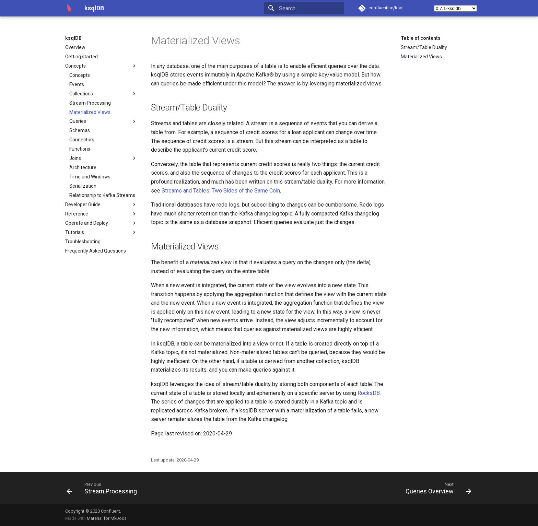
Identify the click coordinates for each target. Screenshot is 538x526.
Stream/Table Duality (424, 47)
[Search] (304, 8)
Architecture (82, 167)
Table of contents (421, 38)
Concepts (101, 66)
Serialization (82, 186)
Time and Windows (89, 176)
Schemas (79, 130)
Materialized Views (89, 112)
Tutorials (101, 232)
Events (76, 84)
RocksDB (369, 393)
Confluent (110, 511)
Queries (103, 121)
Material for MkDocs (107, 518)
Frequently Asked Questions (95, 251)
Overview (75, 47)
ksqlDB (73, 38)
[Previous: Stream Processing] (103, 488)
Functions (79, 149)
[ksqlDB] (69, 8)
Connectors (81, 139)
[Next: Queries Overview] (436, 488)
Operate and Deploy (101, 223)
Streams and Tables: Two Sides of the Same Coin (221, 190)
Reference (101, 214)
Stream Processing (90, 103)
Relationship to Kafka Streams (102, 195)
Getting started (81, 56)
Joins (103, 158)
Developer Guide (101, 204)
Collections (103, 94)
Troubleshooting (83, 241)
